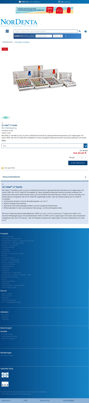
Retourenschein (7, 296)
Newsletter (5, 298)
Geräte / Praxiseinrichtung (10, 262)
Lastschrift (5, 319)
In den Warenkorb (78, 163)
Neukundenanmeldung (9, 336)
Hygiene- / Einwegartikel (10, 245)
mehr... (4, 140)
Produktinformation (11, 177)
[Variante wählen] (44, 146)
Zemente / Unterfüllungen (10, 260)
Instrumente (6, 251)
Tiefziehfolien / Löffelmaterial (11, 273)
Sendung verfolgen (7, 355)
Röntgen (4, 256)
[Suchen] (79, 31)
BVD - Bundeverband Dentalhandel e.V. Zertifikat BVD (5, 384)
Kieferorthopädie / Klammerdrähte (13, 285)
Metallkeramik (7, 42)
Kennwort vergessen (8, 338)
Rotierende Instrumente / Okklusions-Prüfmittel (17, 241)
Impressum (6, 400)
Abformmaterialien (8, 236)
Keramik (4, 279)
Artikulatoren (6, 268)
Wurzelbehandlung (8, 258)
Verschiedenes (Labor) (9, 287)
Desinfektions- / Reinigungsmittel (13, 243)
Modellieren (5, 270)
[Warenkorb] (85, 30)
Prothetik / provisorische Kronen (12, 253)
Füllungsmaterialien (8, 247)
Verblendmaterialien (8, 281)
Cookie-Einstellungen (9, 300)
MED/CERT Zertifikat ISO (5, 375)
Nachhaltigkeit (68, 400)
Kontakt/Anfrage (7, 334)
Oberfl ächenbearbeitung (10, 277)
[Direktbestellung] (65, 36)
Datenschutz (45, 400)
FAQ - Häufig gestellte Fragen (11, 302)
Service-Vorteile (7, 294)
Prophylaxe (5, 249)
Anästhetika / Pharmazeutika (11, 239)
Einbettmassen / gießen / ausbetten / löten (16, 275)
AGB (25, 400)
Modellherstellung (7, 266)
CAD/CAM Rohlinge (8, 264)
